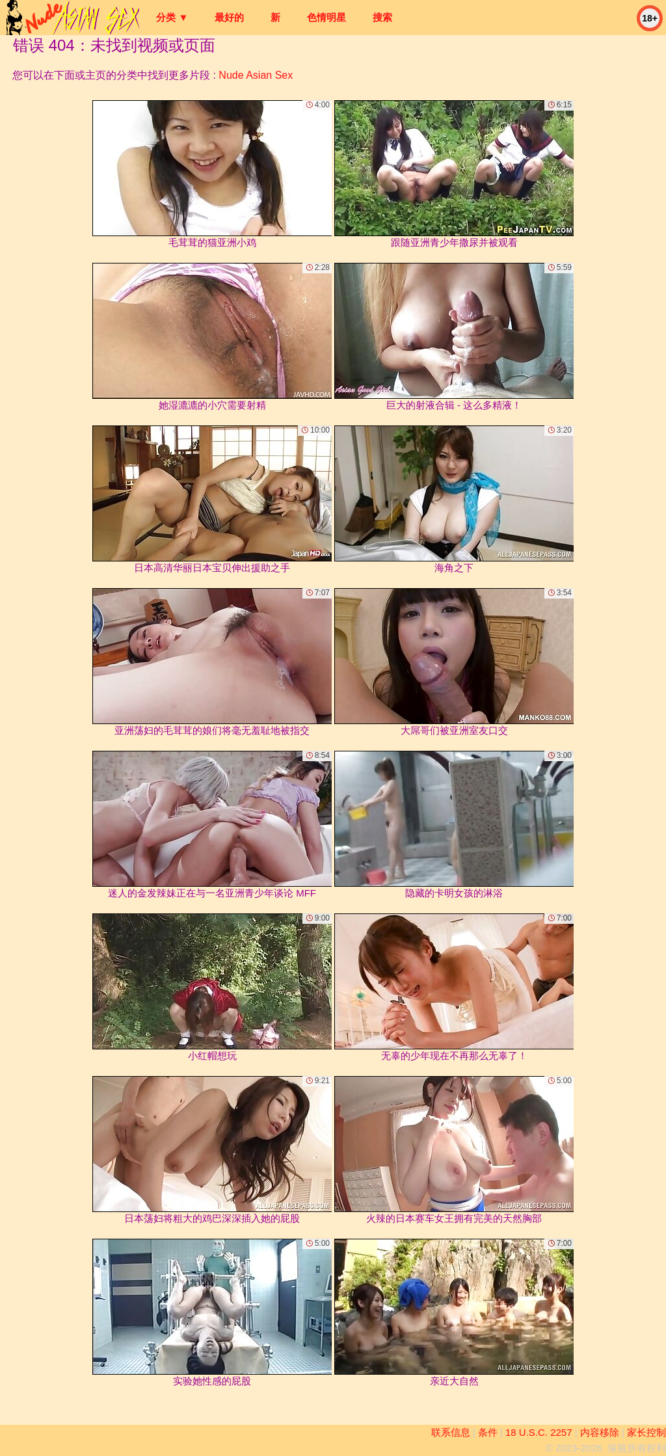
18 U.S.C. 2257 (538, 1432)
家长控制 (646, 1432)
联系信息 (450, 1432)
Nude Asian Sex (256, 75)
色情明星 (326, 17)
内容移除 (599, 1432)
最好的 (229, 17)
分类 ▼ (172, 17)
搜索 (382, 17)
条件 (488, 1432)
